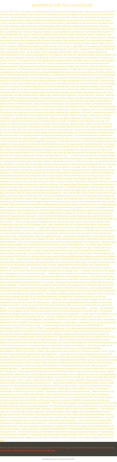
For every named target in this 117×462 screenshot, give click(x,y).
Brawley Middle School (80, 447)
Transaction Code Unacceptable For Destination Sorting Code (27, 450)
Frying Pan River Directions (57, 447)
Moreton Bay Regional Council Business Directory (22, 447)
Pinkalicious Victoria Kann (102, 447)
